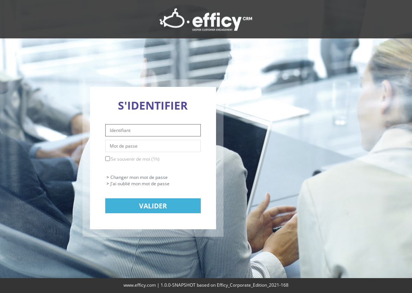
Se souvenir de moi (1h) (135, 159)
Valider (153, 205)
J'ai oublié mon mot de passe (140, 183)
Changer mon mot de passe (139, 177)
